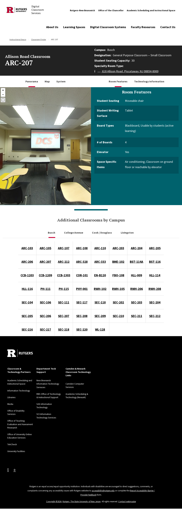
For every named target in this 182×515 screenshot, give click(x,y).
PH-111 (45, 289)
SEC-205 (27, 316)
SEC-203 (136, 302)
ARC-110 (100, 248)
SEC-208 (81, 316)
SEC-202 (118, 302)
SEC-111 (63, 302)
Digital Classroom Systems (108, 27)
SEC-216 (27, 329)
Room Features (118, 81)
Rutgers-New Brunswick (82, 10)
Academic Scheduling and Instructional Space (151, 10)
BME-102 (118, 262)
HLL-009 (136, 275)
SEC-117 (81, 302)
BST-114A (136, 262)
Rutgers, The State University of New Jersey (82, 503)
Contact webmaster (127, 503)
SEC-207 (63, 316)
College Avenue (74, 232)
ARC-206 (27, 262)
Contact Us (167, 27)
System (61, 81)
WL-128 (100, 329)
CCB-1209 (45, 275)
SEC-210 (118, 316)
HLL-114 (154, 275)
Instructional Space (18, 39)
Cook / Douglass (102, 232)
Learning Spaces (74, 27)
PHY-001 (82, 289)
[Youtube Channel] (11, 473)
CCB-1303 (63, 275)
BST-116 (155, 262)
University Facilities (17, 454)
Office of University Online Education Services (17, 437)
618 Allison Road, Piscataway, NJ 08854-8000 (126, 71)
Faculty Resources (143, 27)
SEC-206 (45, 316)
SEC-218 (63, 329)
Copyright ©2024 (53, 503)
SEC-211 (136, 316)
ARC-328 (82, 262)
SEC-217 (45, 329)
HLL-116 (27, 289)
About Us (52, 27)
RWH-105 (118, 289)
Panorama (31, 81)
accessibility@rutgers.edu (103, 493)
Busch (52, 232)
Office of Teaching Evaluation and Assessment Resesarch (19, 424)
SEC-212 (154, 316)
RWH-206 (136, 289)
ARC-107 (63, 248)
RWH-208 (155, 289)
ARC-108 (82, 248)
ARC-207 (45, 262)
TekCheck (12, 447)
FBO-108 (118, 275)
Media (10, 403)
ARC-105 (45, 248)
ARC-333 (100, 262)
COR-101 (82, 275)
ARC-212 (63, 262)
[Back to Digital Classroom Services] (17, 10)
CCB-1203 (27, 275)
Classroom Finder (38, 39)
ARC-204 (136, 248)
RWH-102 (100, 289)
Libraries (11, 397)
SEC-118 (100, 302)
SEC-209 (100, 316)
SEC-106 (45, 302)
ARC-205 (155, 248)
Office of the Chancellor (110, 10)
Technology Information (149, 81)
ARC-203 (118, 248)
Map (47, 81)
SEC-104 (27, 302)
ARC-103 (27, 248)
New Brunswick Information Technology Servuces (48, 384)
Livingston (127, 232)
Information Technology (19, 390)
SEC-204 (154, 302)
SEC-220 (81, 329)
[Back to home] (20, 353)
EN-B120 (100, 275)
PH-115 (64, 289)
